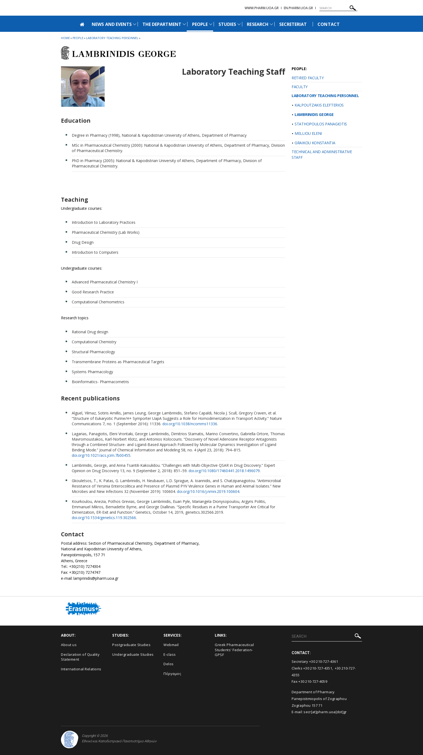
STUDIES (227, 24)
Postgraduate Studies (131, 644)
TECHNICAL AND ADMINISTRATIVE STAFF (322, 154)
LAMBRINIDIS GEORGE (314, 114)
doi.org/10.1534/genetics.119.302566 (104, 517)
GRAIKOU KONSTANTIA (315, 142)
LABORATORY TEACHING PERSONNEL (325, 95)
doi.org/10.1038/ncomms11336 (189, 423)
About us (69, 644)
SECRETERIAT (293, 24)
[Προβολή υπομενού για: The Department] (184, 24)
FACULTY (300, 86)
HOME (65, 38)
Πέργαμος (172, 673)
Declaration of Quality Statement (80, 657)
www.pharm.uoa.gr (262, 8)
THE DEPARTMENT (161, 24)
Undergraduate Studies (133, 654)
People (78, 38)
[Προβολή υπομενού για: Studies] (239, 24)
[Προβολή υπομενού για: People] (211, 24)
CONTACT (328, 24)
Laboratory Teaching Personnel (112, 38)
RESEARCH (257, 24)
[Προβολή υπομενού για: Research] (271, 24)
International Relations (81, 669)
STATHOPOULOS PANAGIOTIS (321, 123)
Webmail (171, 644)
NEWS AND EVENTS (112, 24)
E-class (169, 654)
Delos (168, 663)
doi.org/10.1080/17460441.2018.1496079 (224, 470)
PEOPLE (200, 24)
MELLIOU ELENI (308, 133)
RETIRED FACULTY (308, 77)
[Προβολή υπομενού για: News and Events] (135, 24)
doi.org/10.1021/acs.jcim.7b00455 (101, 455)
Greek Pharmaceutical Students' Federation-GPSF (234, 649)
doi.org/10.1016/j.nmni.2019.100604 (208, 491)
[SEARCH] (338, 8)
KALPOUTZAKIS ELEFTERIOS (319, 105)
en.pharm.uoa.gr (298, 8)
